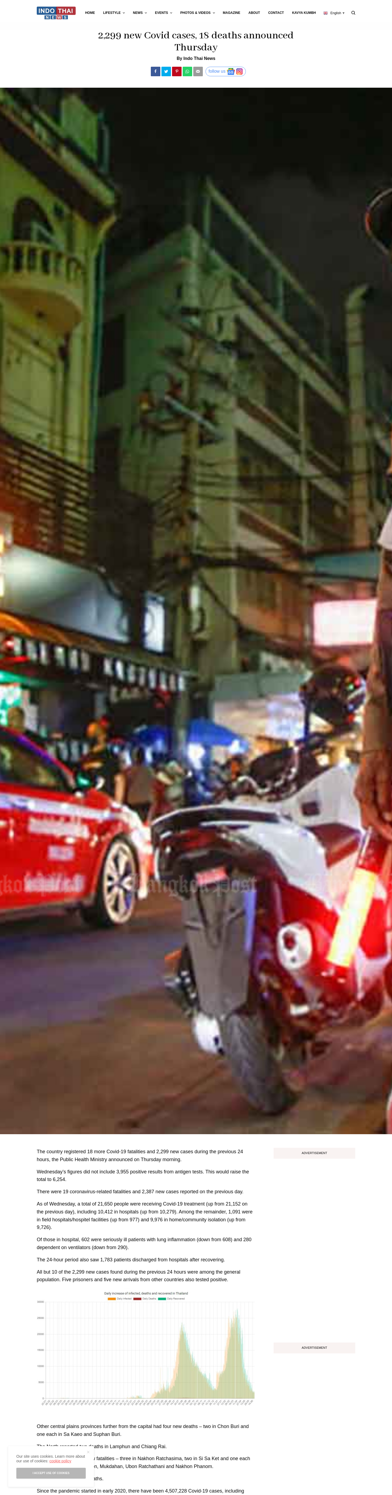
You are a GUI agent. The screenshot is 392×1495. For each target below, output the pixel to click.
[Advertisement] (314, 1248)
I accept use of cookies (51, 1473)
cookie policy (60, 1461)
